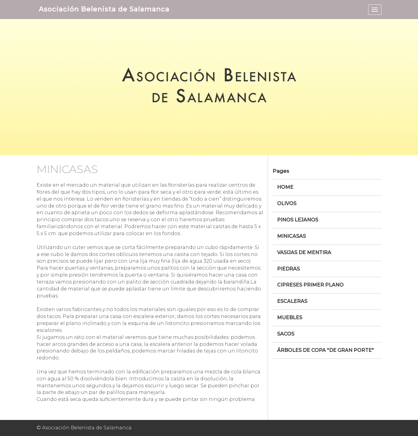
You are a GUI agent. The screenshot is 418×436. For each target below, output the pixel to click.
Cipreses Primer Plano (310, 285)
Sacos (285, 334)
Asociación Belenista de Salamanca (104, 9)
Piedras (288, 269)
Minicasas (291, 236)
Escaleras (292, 301)
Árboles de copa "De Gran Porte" (325, 350)
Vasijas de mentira (304, 252)
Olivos (286, 203)
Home (285, 187)
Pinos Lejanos (297, 220)
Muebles (289, 317)
